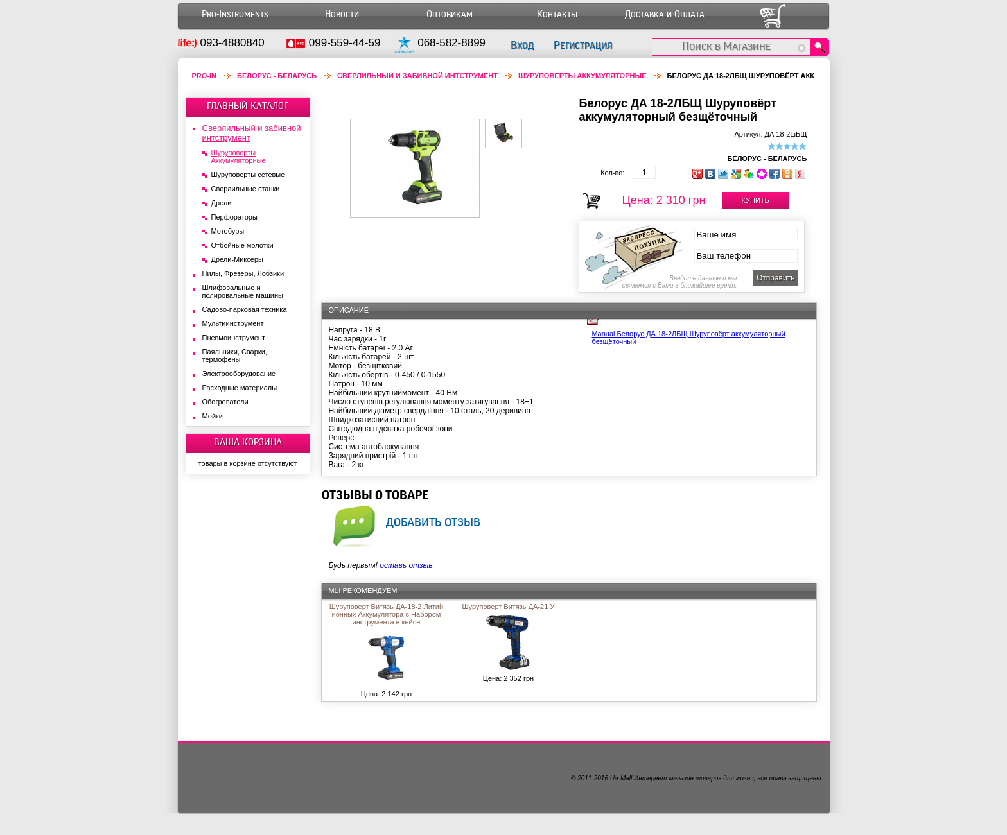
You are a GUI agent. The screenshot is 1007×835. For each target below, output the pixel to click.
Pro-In (204, 76)
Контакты (557, 14)
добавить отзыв (433, 522)
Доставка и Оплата (665, 14)
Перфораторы (234, 217)
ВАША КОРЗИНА (248, 442)
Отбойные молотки (242, 245)
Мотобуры (228, 231)
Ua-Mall (621, 778)
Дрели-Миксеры (237, 259)
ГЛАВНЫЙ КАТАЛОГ (247, 106)
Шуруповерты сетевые (248, 174)
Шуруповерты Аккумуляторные (582, 76)
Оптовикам (449, 14)
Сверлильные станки (245, 189)
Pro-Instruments (235, 14)
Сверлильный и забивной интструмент (417, 76)
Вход (522, 45)
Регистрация (583, 45)
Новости (342, 14)
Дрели (221, 203)
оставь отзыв (406, 565)
